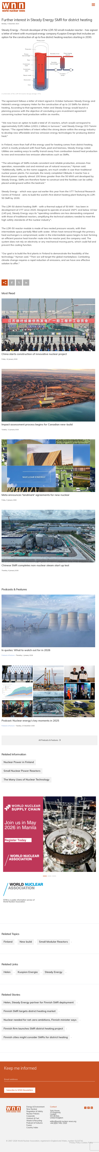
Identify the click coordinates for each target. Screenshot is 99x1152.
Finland (8, 942)
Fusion (29, 1125)
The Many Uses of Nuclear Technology (26, 780)
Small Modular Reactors (53, 942)
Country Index (32, 1128)
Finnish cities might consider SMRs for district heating (36, 1037)
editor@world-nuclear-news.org (63, 1122)
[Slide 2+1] (54, 876)
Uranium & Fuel (32, 1118)
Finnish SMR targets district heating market (30, 1011)
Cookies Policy (87, 1143)
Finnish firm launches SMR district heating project (33, 1029)
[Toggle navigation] (93, 4)
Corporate (30, 1116)
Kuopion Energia (28, 972)
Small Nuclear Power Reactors (22, 771)
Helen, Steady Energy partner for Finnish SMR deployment (39, 1002)
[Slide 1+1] (49, 876)
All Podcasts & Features (48, 740)
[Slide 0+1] (45, 876)
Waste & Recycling (34, 1121)
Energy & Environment (35, 1107)
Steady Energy (53, 972)
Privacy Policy (75, 1143)
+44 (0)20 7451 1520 (58, 1123)
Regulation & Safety (34, 1112)
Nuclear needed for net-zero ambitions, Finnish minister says (40, 1020)
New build (26, 942)
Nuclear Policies (32, 1114)
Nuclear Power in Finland (19, 762)
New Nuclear (31, 1109)
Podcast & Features (34, 1123)
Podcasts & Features (8, 655)
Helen (7, 972)
